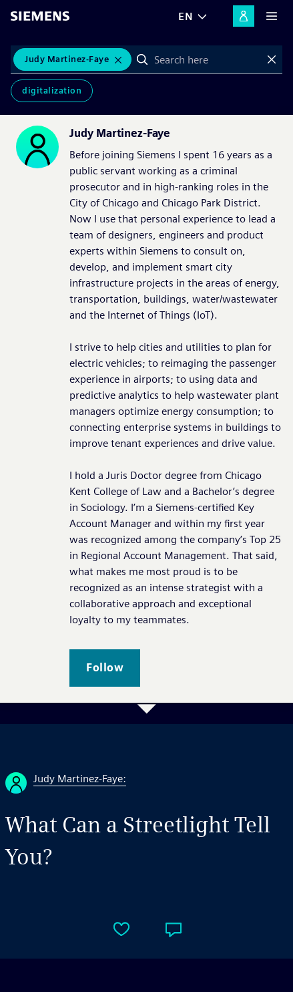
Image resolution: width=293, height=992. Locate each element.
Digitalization (51, 91)
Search (142, 59)
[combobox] (207, 59)
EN (185, 16)
